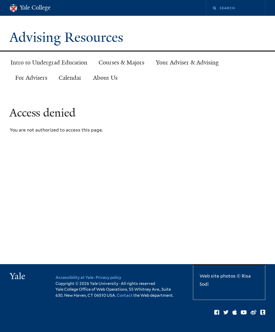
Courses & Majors (121, 62)
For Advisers (31, 78)
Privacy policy (108, 277)
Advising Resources (68, 37)
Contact (125, 295)
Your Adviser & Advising (187, 62)
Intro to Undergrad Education (49, 62)
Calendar (70, 78)
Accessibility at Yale (74, 277)
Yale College (35, 7)
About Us (105, 78)
